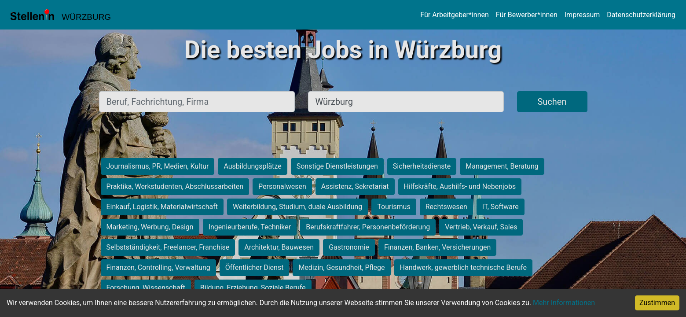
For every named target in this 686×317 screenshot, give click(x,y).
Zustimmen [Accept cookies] (657, 303)
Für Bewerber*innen (527, 15)
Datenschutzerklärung (641, 15)
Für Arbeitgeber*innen (454, 15)
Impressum (582, 15)
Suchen (551, 101)
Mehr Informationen (564, 303)
